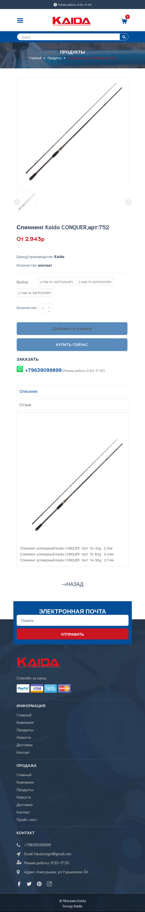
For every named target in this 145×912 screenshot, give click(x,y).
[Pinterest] (39, 883)
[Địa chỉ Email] (73, 620)
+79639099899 (43, 370)
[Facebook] (19, 883)
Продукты (25, 729)
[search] (73, 37)
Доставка (25, 744)
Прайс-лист (27, 819)
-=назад (72, 584)
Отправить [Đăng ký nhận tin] (72, 634)
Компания (25, 722)
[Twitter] (29, 883)
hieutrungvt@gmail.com (52, 853)
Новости (24, 737)
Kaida (78, 905)
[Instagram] (49, 883)
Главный (24, 714)
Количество (27, 307)
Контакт (23, 752)
